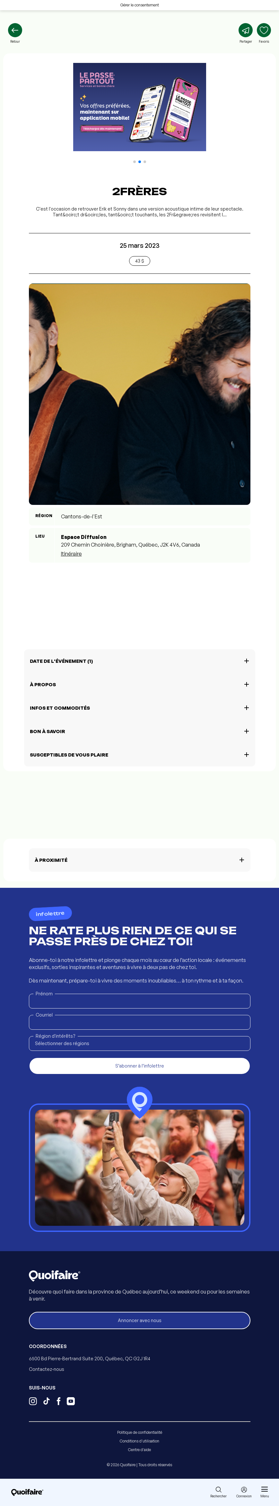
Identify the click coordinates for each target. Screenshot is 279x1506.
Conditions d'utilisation (139, 1441)
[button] (134, 161)
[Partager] (246, 33)
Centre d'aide (139, 1449)
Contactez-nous (46, 1369)
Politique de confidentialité (139, 1432)
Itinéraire (71, 553)
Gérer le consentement (139, 5)
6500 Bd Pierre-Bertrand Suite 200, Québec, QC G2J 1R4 (89, 1358)
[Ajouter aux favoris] (264, 33)
